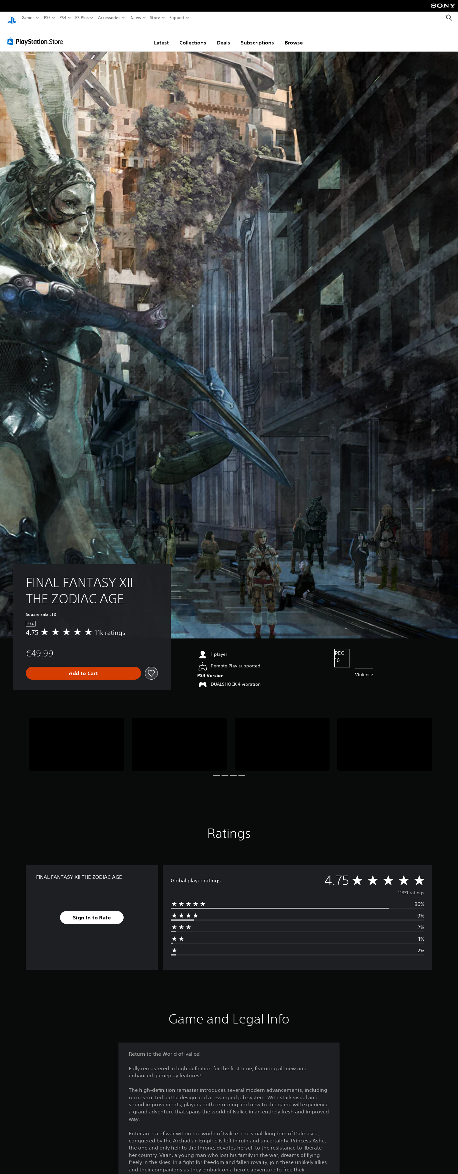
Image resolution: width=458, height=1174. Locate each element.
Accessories (109, 17)
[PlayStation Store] (37, 35)
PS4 (62, 17)
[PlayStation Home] (11, 18)
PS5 (47, 17)
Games (28, 17)
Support (177, 17)
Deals (223, 36)
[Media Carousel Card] (76, 738)
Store (155, 17)
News (135, 17)
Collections (192, 36)
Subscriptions (257, 36)
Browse (294, 36)
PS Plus (82, 17)
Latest (161, 36)
